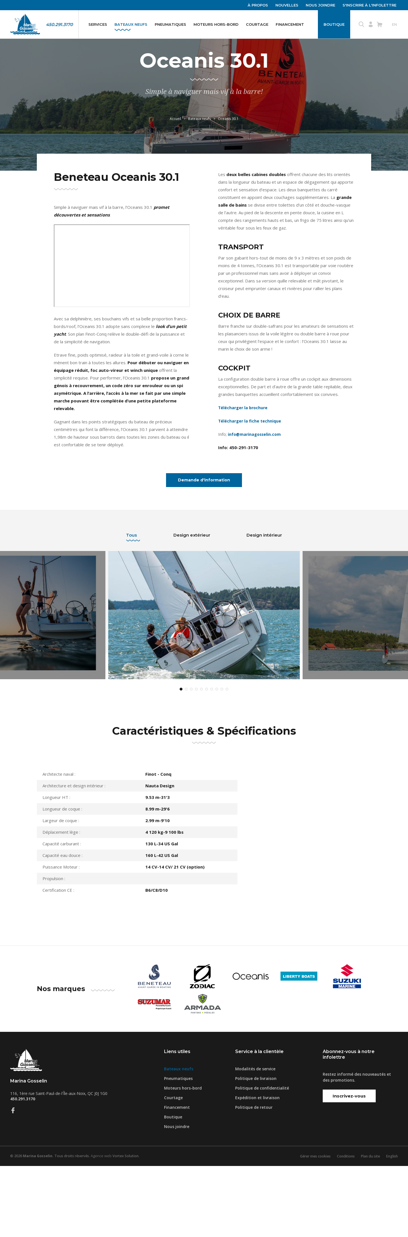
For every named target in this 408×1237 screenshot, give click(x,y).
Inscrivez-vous (349, 1167)
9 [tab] (221, 760)
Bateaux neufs (130, 24)
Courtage (257, 24)
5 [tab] (201, 760)
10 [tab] (227, 760)
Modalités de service (255, 1139)
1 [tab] (181, 760)
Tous (131, 590)
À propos (258, 5)
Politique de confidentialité (262, 1159)
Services (97, 24)
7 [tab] (211, 760)
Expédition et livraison (257, 1168)
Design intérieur (264, 590)
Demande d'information (204, 535)
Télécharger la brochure (243, 461)
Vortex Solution (130, 1227)
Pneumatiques (170, 24)
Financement (290, 24)
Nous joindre (320, 5)
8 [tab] (216, 760)
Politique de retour (254, 1178)
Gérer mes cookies (309, 1227)
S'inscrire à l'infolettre (369, 5)
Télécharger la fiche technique (250, 475)
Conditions (341, 1227)
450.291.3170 (59, 24)
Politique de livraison (256, 1149)
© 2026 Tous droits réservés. (52, 1227)
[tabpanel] (204, 678)
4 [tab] (196, 760)
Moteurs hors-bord (216, 24)
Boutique (334, 24)
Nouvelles (286, 5)
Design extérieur (191, 590)
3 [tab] (191, 760)
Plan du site (368, 1227)
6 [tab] (206, 760)
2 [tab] (186, 760)
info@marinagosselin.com (255, 488)
